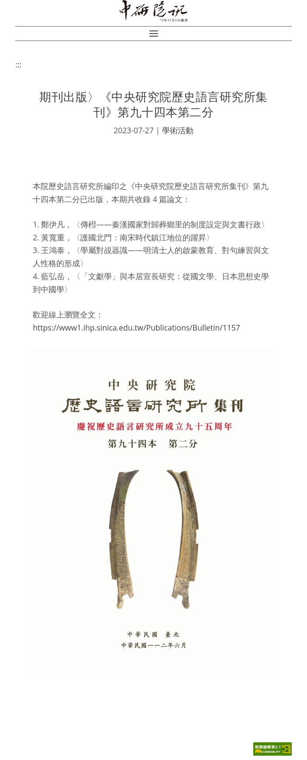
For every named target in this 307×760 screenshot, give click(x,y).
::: (18, 64)
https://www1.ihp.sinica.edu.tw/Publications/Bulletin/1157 (136, 327)
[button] (154, 34)
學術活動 (177, 130)
